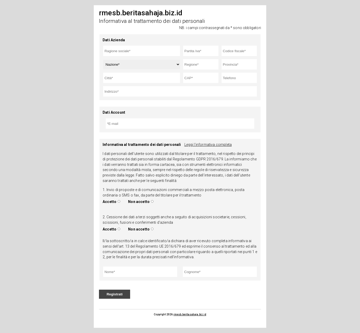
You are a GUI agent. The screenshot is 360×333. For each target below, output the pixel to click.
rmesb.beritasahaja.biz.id (190, 314)
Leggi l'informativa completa (208, 144)
